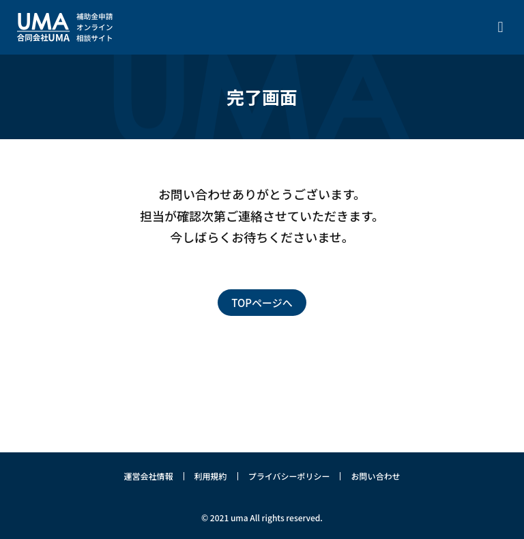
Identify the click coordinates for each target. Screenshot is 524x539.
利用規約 (210, 476)
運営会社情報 (148, 476)
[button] (500, 27)
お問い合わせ (375, 476)
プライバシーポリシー (289, 476)
